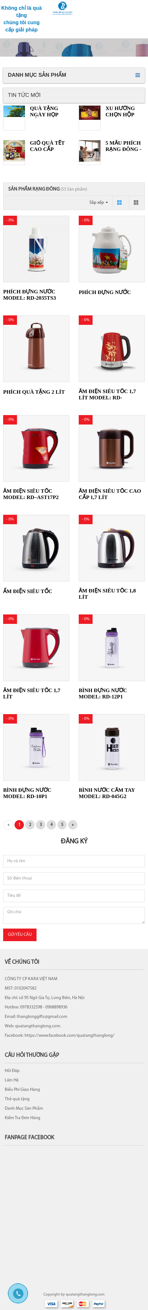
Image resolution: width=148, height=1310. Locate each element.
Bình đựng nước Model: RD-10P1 (27, 793)
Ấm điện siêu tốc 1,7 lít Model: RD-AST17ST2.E (107, 397)
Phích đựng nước (105, 292)
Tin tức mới (24, 95)
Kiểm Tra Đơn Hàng (22, 1118)
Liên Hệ (12, 1080)
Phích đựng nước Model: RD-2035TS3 (29, 295)
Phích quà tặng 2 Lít (34, 392)
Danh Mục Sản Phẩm (24, 1108)
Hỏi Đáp (12, 1071)
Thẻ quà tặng (17, 1099)
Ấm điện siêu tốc (27, 591)
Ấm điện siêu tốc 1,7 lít (31, 693)
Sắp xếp (98, 202)
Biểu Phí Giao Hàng (22, 1089)
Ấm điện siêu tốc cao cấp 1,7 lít (110, 494)
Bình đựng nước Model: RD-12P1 (103, 693)
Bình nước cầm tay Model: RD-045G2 (107, 793)
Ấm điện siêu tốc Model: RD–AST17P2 (31, 494)
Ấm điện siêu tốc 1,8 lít (107, 594)
